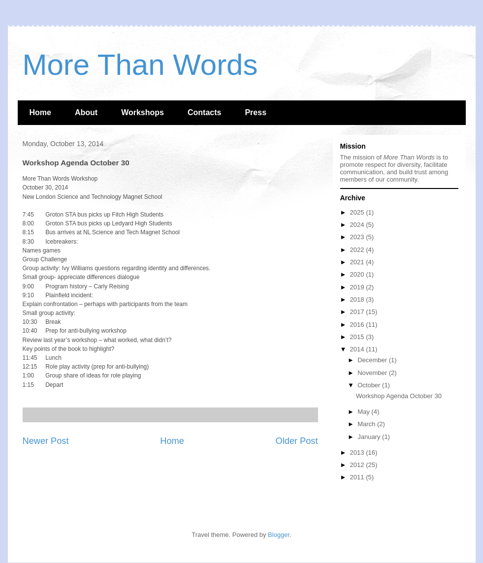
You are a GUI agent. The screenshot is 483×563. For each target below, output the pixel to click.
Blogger (279, 534)
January (369, 436)
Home (40, 112)
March (367, 424)
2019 (358, 287)
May (364, 411)
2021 (358, 262)
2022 (358, 249)
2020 (358, 274)
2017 (358, 311)
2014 (358, 349)
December (373, 360)
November (373, 372)
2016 (358, 324)
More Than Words (140, 64)
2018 (358, 299)
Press (255, 112)
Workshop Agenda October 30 (399, 396)
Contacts (204, 112)
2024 (358, 224)
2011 (358, 477)
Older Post (297, 441)
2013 (358, 452)
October (369, 385)
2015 (358, 337)
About (86, 112)
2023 (358, 237)
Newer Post (46, 441)
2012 (358, 465)
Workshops (142, 112)
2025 (358, 212)
